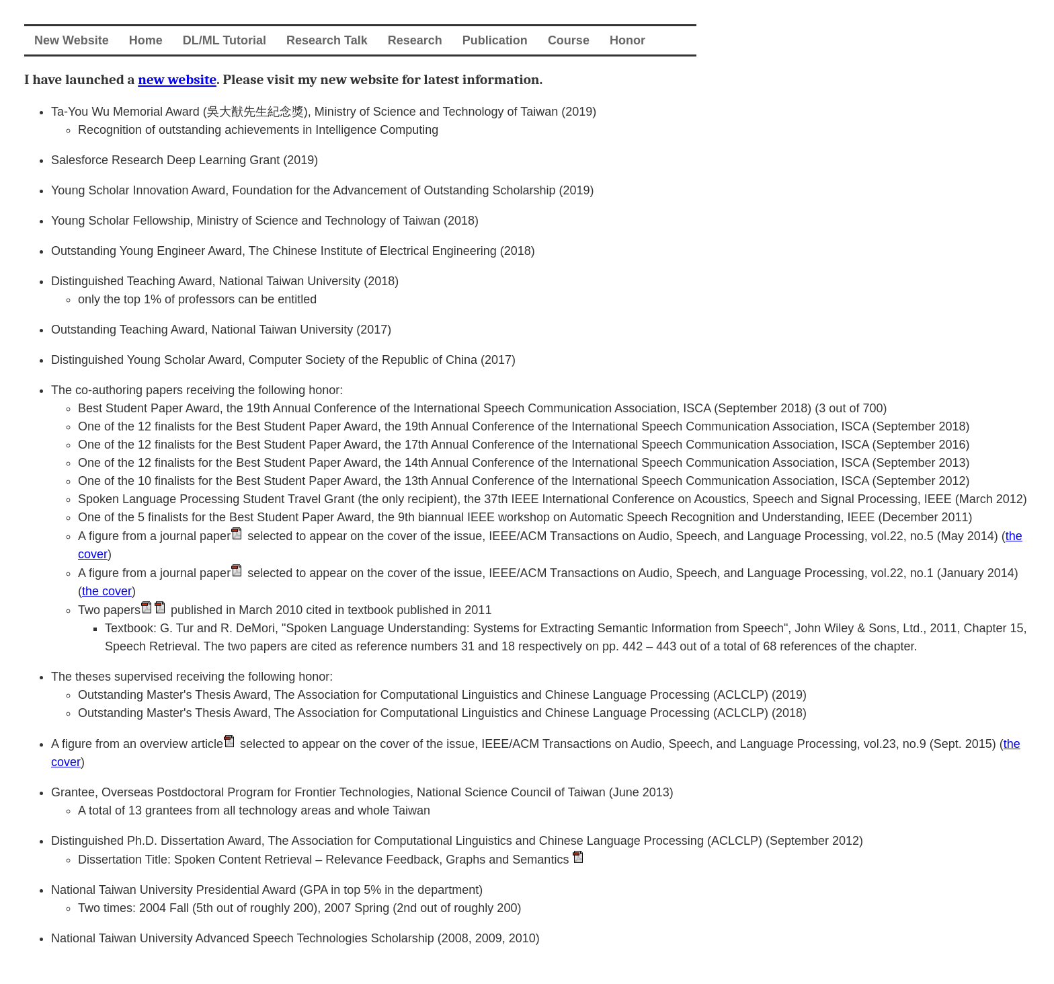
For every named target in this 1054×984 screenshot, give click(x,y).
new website (177, 79)
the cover (107, 591)
